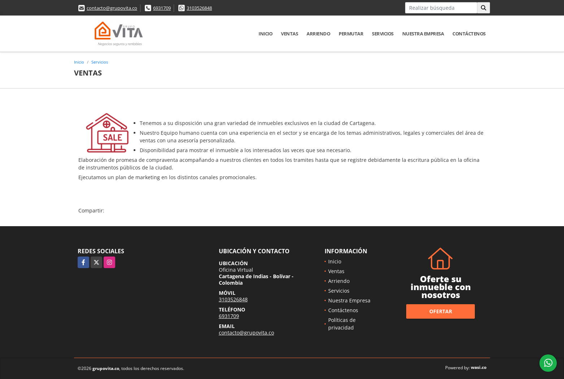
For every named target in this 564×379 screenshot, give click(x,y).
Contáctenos (469, 33)
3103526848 (199, 8)
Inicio (265, 33)
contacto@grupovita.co (112, 8)
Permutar (351, 33)
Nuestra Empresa (423, 33)
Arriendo (318, 33)
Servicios (383, 33)
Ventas (289, 33)
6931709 (162, 8)
